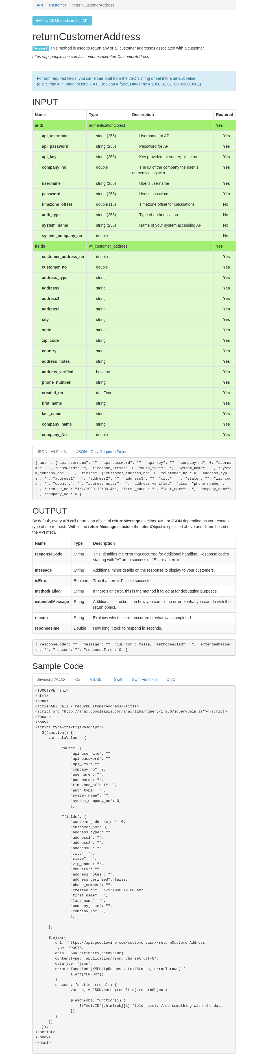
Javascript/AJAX (51, 679)
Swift (118, 679)
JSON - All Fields (52, 451)
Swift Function (144, 679)
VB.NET (97, 679)
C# (77, 679)
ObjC (170, 679)
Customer (57, 5)
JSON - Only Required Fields (101, 451)
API (40, 5)
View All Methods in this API (62, 20)
